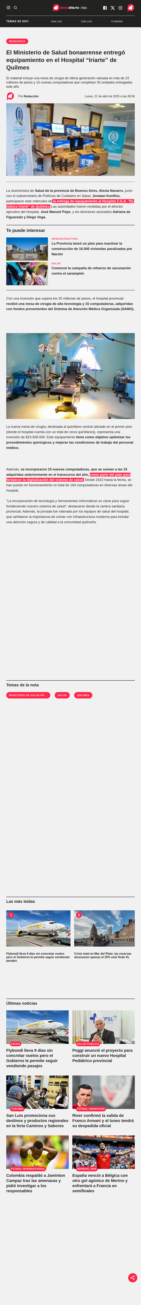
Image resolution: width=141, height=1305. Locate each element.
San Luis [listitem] (69, 21)
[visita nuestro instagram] (120, 8)
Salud (62, 695)
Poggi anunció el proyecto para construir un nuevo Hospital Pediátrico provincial (102, 1055)
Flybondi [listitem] (130, 21)
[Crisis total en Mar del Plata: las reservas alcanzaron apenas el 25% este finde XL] (106, 928)
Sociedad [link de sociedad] (46, 1281)
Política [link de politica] (45, 1272)
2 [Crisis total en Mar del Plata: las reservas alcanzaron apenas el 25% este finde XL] (79, 915)
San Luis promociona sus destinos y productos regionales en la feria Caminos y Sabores (37, 1120)
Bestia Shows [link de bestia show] (49, 1290)
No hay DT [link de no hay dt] (47, 1298)
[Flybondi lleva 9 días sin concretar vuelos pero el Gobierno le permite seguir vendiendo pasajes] (38, 928)
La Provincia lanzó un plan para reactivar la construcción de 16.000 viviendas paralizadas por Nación (92, 248)
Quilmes (83, 695)
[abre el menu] (8, 7)
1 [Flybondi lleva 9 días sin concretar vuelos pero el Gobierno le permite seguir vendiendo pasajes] (11, 915)
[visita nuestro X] (113, 8)
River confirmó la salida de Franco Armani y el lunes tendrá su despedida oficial (103, 1120)
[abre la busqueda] (15, 7)
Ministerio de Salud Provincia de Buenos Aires (45, 695)
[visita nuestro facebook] (105, 8)
